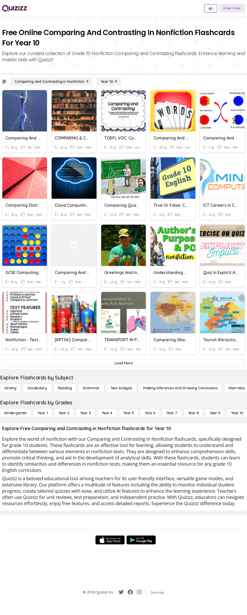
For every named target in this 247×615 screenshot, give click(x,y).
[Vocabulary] (37, 388)
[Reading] (64, 388)
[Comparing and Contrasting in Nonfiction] (51, 81)
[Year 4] (107, 413)
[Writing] (10, 388)
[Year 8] (193, 413)
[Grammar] (91, 388)
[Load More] (123, 363)
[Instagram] (139, 592)
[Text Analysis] (121, 388)
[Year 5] (128, 413)
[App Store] (110, 540)
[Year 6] (150, 413)
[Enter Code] (232, 8)
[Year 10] (109, 81)
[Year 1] (42, 413)
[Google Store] (141, 540)
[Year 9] (215, 413)
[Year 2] (64, 413)
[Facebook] (130, 592)
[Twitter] (121, 592)
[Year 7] (171, 413)
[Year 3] (85, 413)
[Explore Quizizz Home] (14, 8)
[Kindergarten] (15, 413)
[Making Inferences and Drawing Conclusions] (180, 388)
